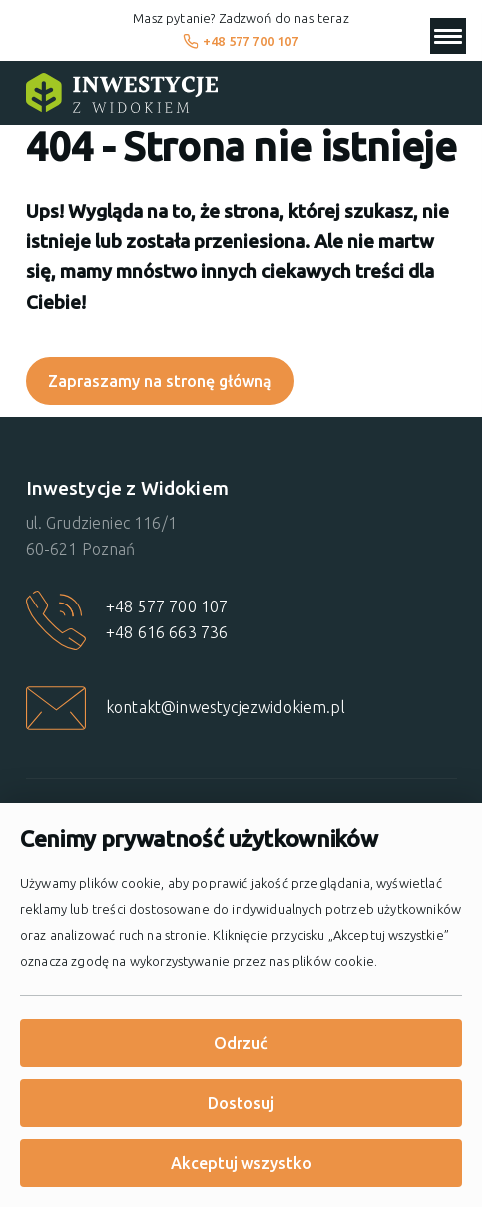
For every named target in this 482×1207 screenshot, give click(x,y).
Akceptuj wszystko (241, 1163)
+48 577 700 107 (241, 41)
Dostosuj (241, 1103)
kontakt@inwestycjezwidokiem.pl (225, 707)
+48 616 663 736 (167, 632)
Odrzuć (241, 1043)
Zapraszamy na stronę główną (160, 381)
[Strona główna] (122, 93)
